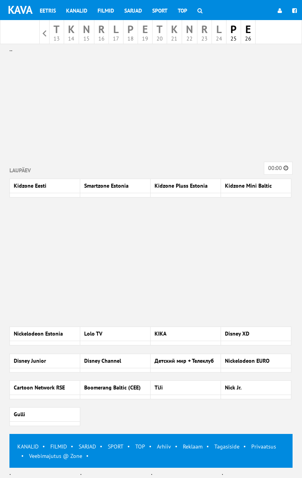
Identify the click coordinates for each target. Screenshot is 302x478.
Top (182, 10)
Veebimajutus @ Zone (55, 456)
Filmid (106, 10)
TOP (140, 446)
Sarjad (133, 10)
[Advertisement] (151, 109)
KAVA (20, 9)
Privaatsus (263, 446)
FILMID (58, 446)
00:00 (278, 168)
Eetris (48, 10)
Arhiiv (164, 446)
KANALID (28, 446)
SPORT (115, 446)
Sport (160, 10)
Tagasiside (226, 446)
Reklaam (193, 446)
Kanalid (76, 10)
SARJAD (87, 446)
